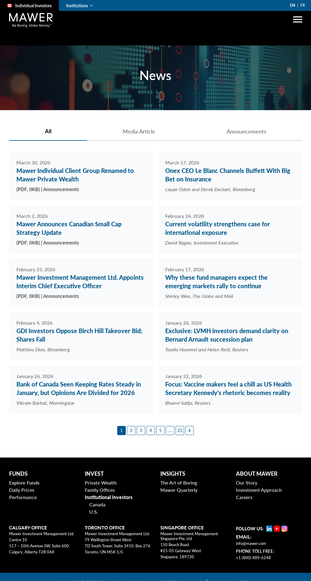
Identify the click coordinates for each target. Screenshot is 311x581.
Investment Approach (259, 490)
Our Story (246, 482)
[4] (150, 430)
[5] (160, 430)
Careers (244, 497)
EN (292, 5)
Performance (23, 497)
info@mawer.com (251, 543)
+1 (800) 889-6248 (253, 557)
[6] (170, 430)
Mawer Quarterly (178, 490)
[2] (131, 430)
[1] (121, 430)
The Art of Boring (178, 482)
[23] (180, 430)
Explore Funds (24, 482)
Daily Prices (21, 490)
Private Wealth (101, 482)
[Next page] (189, 430)
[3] (141, 430)
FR (302, 5)
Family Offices (100, 490)
